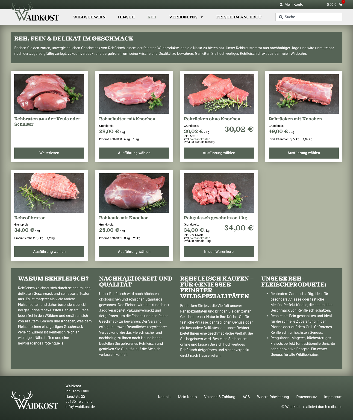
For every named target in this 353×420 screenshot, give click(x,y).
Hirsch (126, 17)
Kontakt (164, 397)
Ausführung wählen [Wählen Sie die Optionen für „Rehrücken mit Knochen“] (304, 153)
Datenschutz (306, 397)
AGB (246, 397)
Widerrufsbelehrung (273, 397)
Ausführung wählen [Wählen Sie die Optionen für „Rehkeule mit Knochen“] (134, 251)
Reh (151, 17)
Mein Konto (187, 397)
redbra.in (335, 407)
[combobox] (308, 17)
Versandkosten (200, 139)
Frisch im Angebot (239, 17)
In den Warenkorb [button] (219, 251)
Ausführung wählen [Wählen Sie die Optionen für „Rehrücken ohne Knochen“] (219, 153)
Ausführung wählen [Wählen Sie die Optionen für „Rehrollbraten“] (49, 251)
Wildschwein (89, 17)
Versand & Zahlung (219, 397)
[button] (334, 4)
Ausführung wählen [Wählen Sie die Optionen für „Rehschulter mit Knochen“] (134, 153)
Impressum (333, 397)
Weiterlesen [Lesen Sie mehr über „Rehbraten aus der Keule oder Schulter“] (49, 153)
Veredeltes (186, 17)
